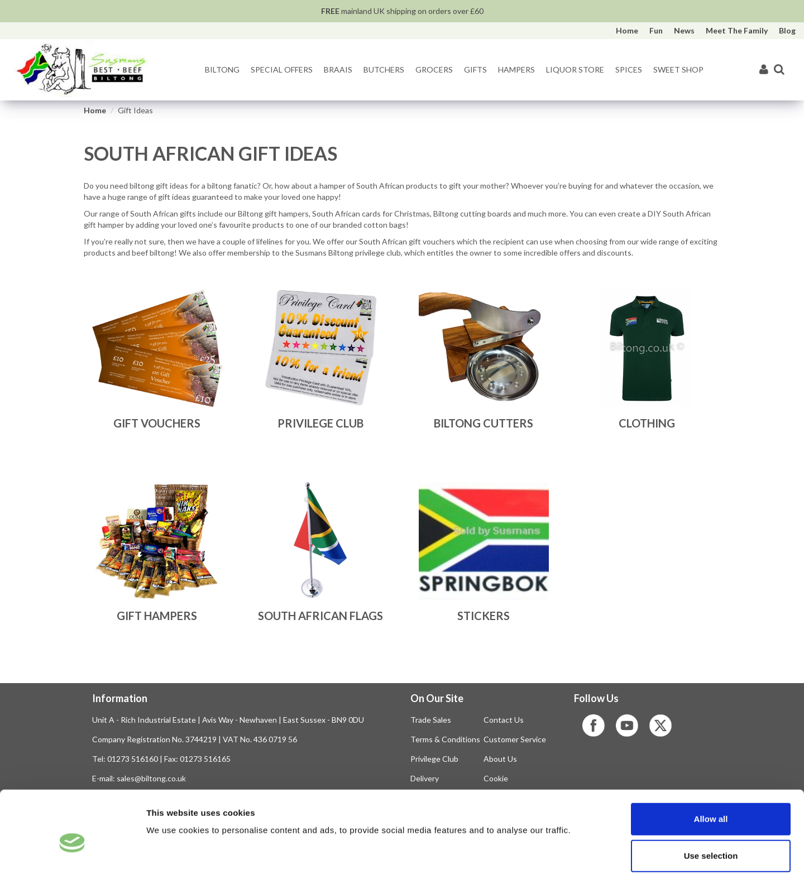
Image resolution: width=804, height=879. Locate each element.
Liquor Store (575, 69)
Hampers (516, 69)
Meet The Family (737, 30)
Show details (586, 857)
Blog (787, 30)
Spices (628, 69)
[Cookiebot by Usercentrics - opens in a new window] (72, 857)
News (684, 30)
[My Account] (763, 70)
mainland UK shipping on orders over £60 (402, 11)
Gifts (475, 69)
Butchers (383, 69)
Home (627, 30)
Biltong (222, 69)
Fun (656, 30)
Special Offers (282, 69)
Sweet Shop (678, 69)
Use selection (711, 805)
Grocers (434, 69)
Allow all (711, 769)
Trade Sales (430, 719)
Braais (338, 69)
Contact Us (504, 719)
